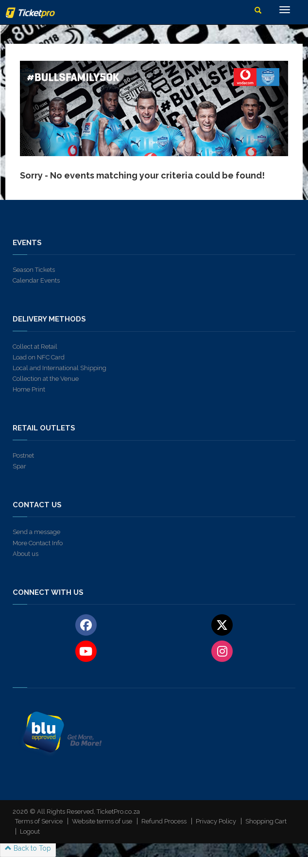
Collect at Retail (35, 346)
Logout (30, 831)
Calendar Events (36, 280)
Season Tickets (34, 269)
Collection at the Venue (46, 378)
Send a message (36, 532)
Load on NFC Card (39, 357)
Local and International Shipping (59, 368)
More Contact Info (38, 543)
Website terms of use (102, 821)
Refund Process (164, 821)
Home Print (29, 389)
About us (25, 553)
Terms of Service (39, 821)
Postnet (23, 455)
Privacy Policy (216, 821)
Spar (19, 466)
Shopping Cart (266, 821)
